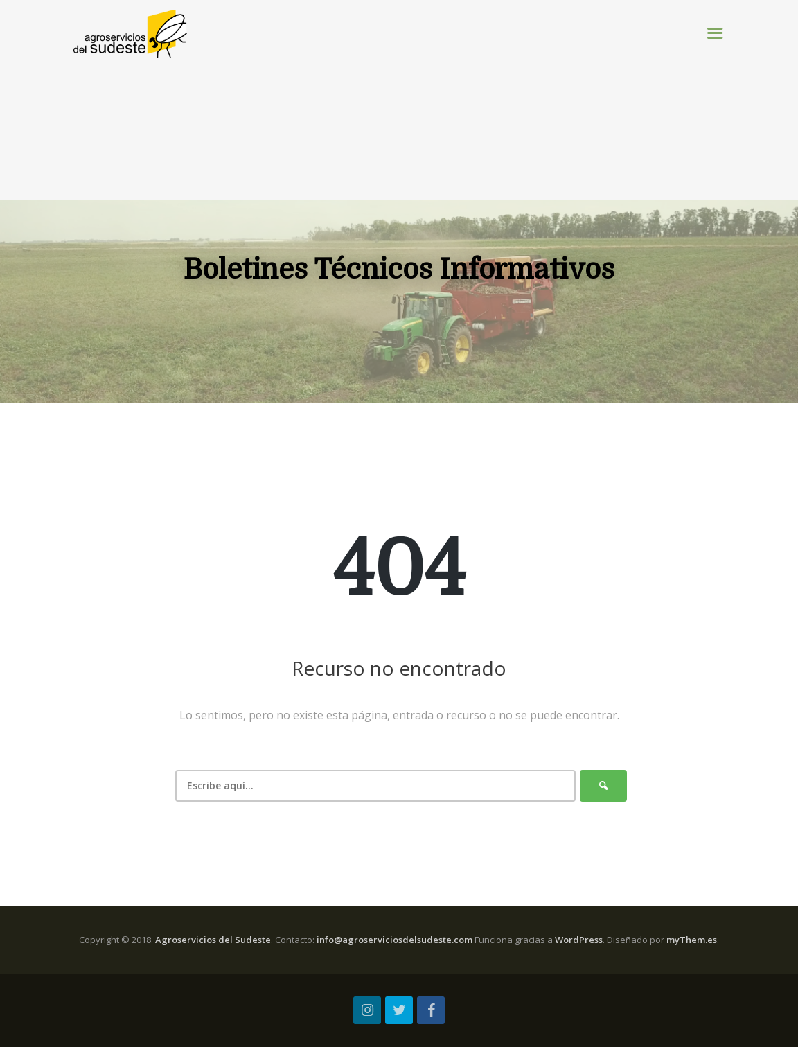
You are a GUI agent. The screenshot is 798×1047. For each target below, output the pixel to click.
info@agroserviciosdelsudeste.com (394, 939)
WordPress (579, 939)
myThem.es (691, 939)
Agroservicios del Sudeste (213, 939)
